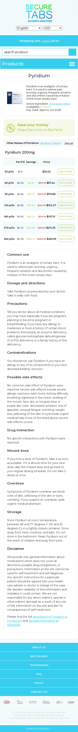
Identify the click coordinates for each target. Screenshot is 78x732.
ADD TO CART (65, 171)
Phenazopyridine (59, 103)
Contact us (39, 691)
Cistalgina (57, 143)
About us (39, 647)
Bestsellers (38, 656)
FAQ (38, 674)
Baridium (46, 143)
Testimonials (39, 665)
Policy (39, 683)
